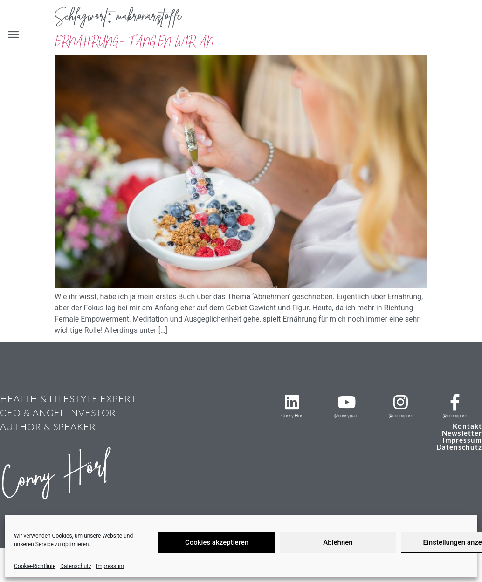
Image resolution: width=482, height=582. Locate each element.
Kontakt (467, 426)
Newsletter (462, 433)
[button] (13, 34)
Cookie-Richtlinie (34, 566)
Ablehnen (337, 542)
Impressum (110, 566)
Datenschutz (75, 566)
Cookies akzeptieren (216, 542)
